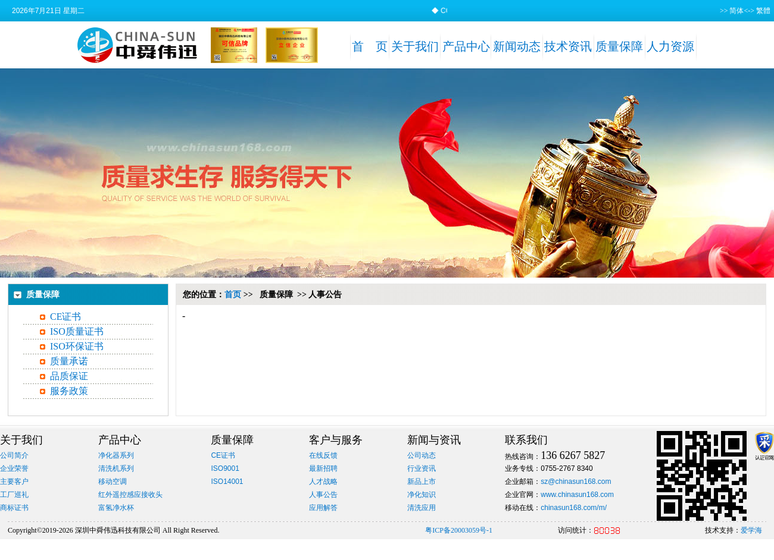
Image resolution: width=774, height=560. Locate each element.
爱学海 (751, 530)
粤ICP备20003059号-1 (458, 530)
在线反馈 (323, 455)
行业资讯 (421, 468)
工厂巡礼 (14, 494)
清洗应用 (421, 508)
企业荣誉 (14, 468)
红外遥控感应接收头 (130, 494)
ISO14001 (227, 481)
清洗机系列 (116, 468)
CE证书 (65, 317)
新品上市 (421, 481)
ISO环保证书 (77, 346)
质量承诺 (69, 361)
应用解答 (323, 508)
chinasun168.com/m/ (574, 508)
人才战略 (323, 481)
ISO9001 (225, 468)
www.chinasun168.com (577, 494)
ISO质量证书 (77, 331)
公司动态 (421, 455)
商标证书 (14, 508)
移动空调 (112, 481)
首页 (232, 294)
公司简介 (14, 455)
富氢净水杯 (116, 508)
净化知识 (421, 494)
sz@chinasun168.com (576, 481)
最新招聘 (323, 468)
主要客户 (14, 481)
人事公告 (323, 494)
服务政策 (69, 391)
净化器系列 (116, 455)
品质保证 (69, 376)
